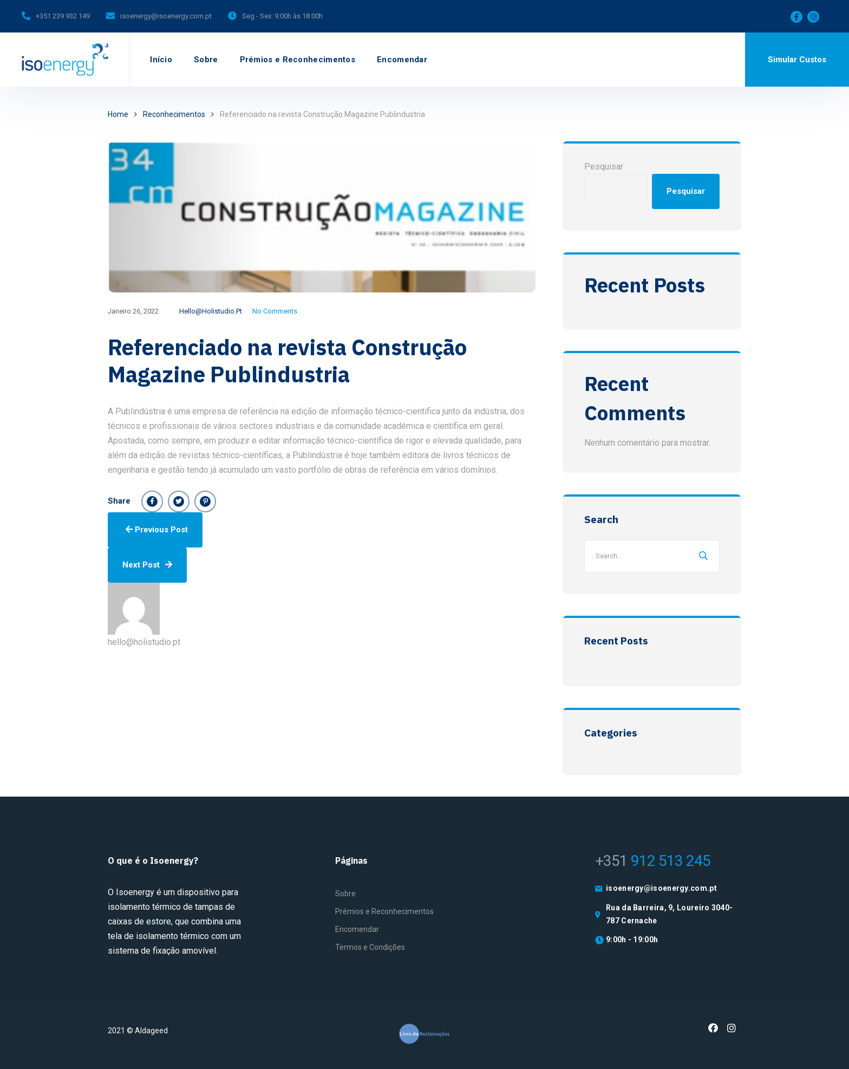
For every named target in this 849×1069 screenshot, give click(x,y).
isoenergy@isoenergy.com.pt (166, 16)
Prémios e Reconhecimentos (298, 59)
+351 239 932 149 (63, 16)
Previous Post (157, 529)
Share (119, 501)
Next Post (147, 565)
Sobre (206, 59)
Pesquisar (603, 166)
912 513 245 (652, 861)
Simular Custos (797, 59)
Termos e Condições (370, 947)
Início (161, 59)
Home (118, 114)
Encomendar (402, 59)
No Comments (274, 311)
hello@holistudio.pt (210, 311)
